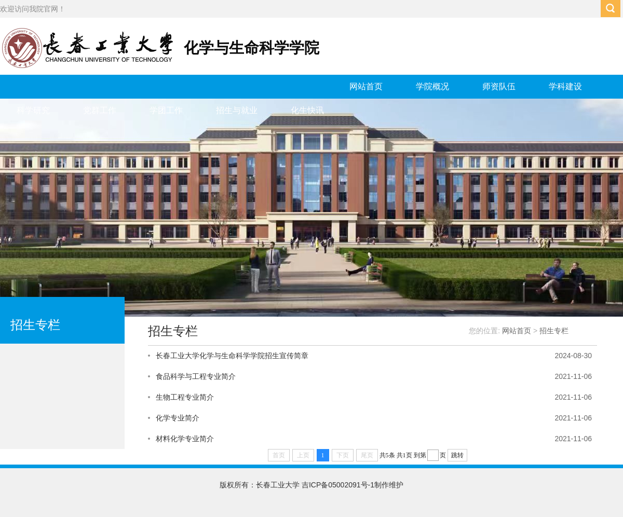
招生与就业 (237, 110)
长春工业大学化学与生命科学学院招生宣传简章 (232, 355)
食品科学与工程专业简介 (196, 376)
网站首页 (366, 86)
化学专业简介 (177, 418)
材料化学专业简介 (185, 438)
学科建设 (565, 86)
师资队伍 (499, 86)
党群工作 (99, 110)
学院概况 (432, 86)
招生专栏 (553, 330)
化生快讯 (307, 110)
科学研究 (33, 110)
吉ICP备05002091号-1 (338, 485)
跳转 (457, 455)
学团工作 (166, 110)
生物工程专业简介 (185, 397)
